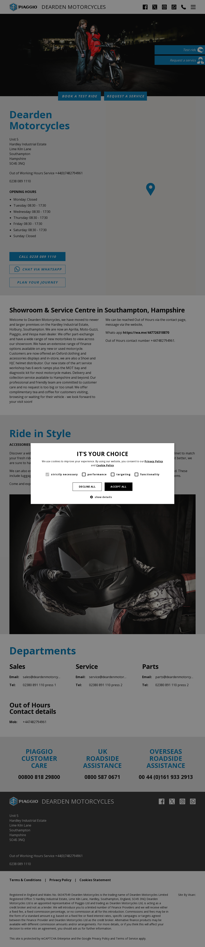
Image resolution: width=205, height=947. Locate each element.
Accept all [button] (118, 486)
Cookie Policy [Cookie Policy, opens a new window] (105, 465)
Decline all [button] (87, 486)
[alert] (102, 473)
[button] (102, 497)
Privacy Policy (154, 461)
